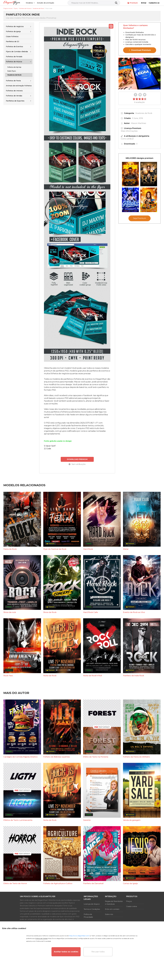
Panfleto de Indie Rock (133, 676)
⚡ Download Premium (139, 50)
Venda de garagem (132, 820)
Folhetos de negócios (15, 26)
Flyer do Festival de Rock (54, 549)
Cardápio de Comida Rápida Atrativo (20, 757)
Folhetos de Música (14, 62)
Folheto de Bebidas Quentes (56, 757)
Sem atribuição (77, 464)
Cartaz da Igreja (130, 883)
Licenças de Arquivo (92, 904)
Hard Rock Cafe (90, 612)
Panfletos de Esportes (15, 101)
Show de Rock (49, 612)
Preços (129, 901)
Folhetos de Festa (13, 81)
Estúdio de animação (45, 3)
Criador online (131, 906)
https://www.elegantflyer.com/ (79, 936)
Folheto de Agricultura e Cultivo (57, 883)
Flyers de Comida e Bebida (17, 52)
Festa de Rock (10, 549)
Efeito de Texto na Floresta (95, 757)
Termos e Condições (92, 909)
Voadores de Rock (143, 113)
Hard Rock (88, 549)
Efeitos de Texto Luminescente (17, 820)
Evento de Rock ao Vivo (134, 612)
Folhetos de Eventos (14, 47)
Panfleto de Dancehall (93, 883)
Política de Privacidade (88, 915)
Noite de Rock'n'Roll (92, 676)
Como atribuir (127, 139)
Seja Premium (139, 218)
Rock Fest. (8, 676)
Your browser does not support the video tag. (139, 73)
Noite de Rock (49, 676)
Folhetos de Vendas (14, 96)
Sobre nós (109, 914)
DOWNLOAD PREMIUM (77, 459)
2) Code (47, 449)
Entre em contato (112, 909)
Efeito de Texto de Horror (15, 883)
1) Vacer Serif (49, 446)
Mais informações (129, 131)
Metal (125, 549)
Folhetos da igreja (13, 31)
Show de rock (9, 612)
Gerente (87, 820)
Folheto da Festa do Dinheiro (136, 757)
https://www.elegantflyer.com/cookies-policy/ (63, 938)
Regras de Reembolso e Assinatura (114, 902)
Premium (132, 3)
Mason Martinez (138, 123)
